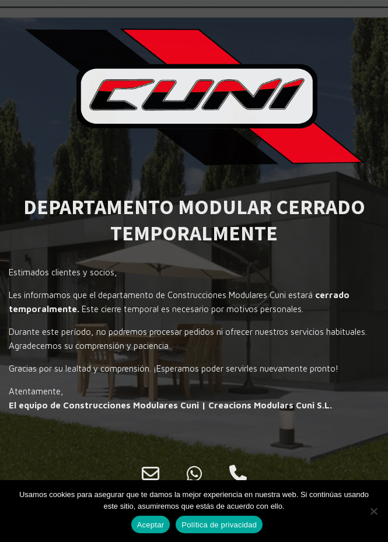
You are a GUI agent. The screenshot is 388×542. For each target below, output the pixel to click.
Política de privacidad (219, 524)
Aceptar (151, 524)
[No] (373, 511)
